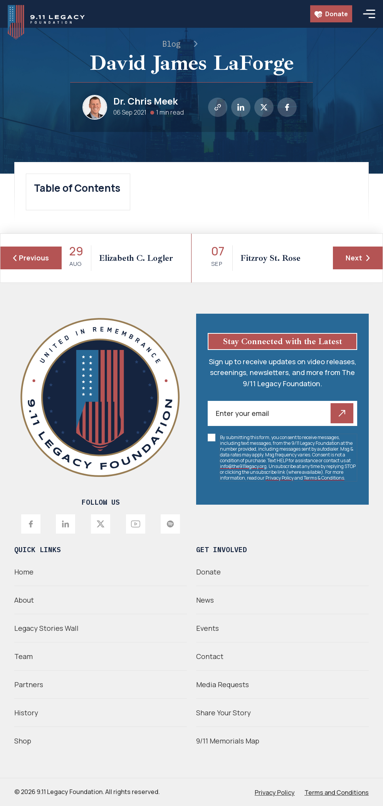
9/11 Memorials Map (227, 740)
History (26, 712)
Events (207, 628)
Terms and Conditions (336, 792)
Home (24, 571)
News (205, 600)
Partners (28, 684)
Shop (22, 740)
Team (23, 656)
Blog (171, 44)
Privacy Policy (279, 478)
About (24, 600)
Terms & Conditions (324, 478)
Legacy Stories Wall (46, 628)
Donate (331, 14)
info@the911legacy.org (243, 466)
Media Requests (222, 684)
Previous (31, 257)
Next (358, 257)
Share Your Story (223, 712)
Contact (209, 656)
